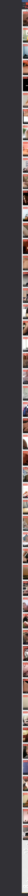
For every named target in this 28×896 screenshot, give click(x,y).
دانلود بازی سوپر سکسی (21, 849)
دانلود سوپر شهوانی (9, 881)
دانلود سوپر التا (11, 869)
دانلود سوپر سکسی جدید (11, 878)
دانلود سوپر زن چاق (12, 875)
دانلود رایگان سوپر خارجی (8, 852)
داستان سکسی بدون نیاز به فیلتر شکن (18, 847)
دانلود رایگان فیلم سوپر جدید (20, 855)
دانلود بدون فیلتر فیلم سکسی (8, 849)
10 (15, 889)
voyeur (6, 844)
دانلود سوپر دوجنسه (22, 875)
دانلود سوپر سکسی (22, 878)
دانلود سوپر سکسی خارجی (20, 881)
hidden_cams (23, 844)
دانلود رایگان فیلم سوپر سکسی (20, 864)
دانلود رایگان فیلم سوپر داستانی (20, 861)
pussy (17, 844)
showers (12, 844)
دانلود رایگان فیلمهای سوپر (21, 869)
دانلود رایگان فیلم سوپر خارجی (20, 858)
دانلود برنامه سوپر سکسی (21, 852)
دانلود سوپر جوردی (12, 872)
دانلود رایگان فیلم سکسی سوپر (20, 867)
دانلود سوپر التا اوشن (22, 872)
